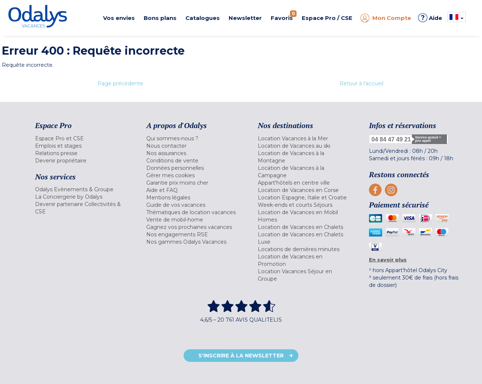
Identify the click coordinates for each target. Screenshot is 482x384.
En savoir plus (388, 260)
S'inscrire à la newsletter (241, 355)
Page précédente (120, 83)
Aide (430, 17)
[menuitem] (81, 138)
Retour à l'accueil (361, 83)
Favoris (284, 15)
